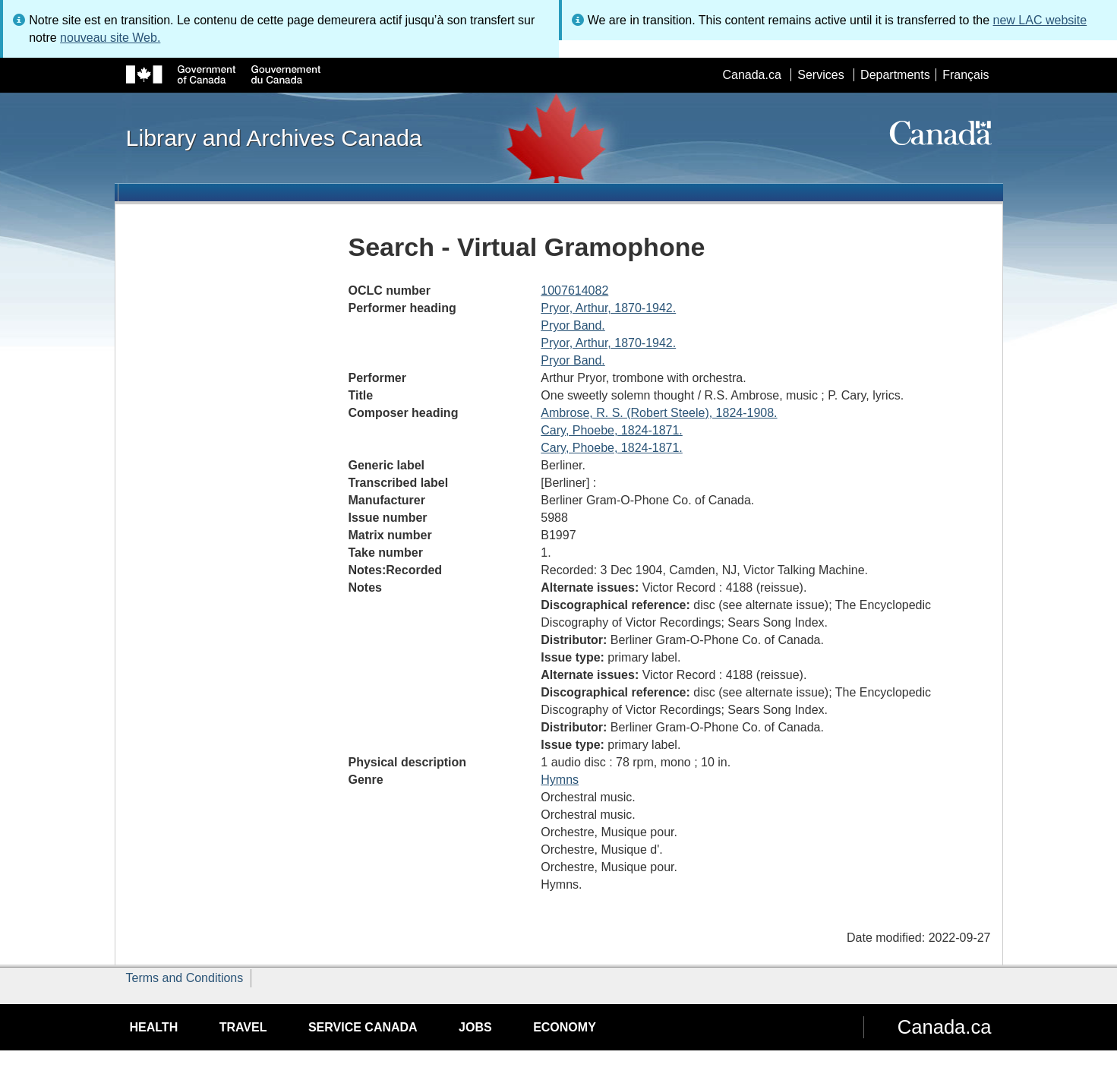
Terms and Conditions (185, 977)
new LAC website (1040, 20)
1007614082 (574, 290)
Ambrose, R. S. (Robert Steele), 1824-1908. (659, 412)
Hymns (560, 779)
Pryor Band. (572, 325)
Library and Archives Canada (274, 137)
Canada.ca (751, 74)
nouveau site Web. (110, 37)
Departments (895, 74)
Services (820, 74)
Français (965, 74)
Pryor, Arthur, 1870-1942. (608, 308)
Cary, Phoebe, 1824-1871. (612, 430)
